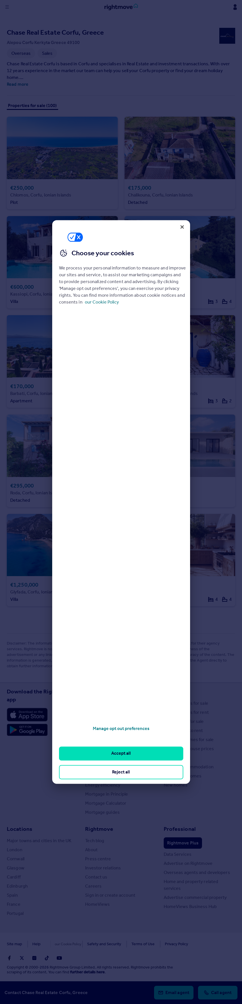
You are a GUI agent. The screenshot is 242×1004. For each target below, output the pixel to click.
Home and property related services (191, 885)
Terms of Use (131, 944)
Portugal (15, 913)
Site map (14, 944)
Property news (100, 730)
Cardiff (14, 877)
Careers (93, 886)
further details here (87, 972)
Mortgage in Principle (106, 794)
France (13, 904)
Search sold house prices (189, 748)
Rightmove (99, 828)
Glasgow (15, 868)
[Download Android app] (27, 730)
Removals (94, 776)
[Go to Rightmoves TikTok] (46, 958)
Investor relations (103, 868)
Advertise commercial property (195, 897)
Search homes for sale (186, 703)
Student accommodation (189, 766)
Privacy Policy (164, 944)
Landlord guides (101, 766)
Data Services (178, 854)
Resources (98, 691)
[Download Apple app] (27, 714)
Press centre (98, 858)
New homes (176, 785)
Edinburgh (17, 886)
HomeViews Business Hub (190, 906)
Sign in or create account (110, 895)
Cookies (58, 944)
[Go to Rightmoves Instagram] (34, 958)
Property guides (101, 721)
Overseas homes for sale (189, 739)
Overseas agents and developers (197, 872)
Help (36, 944)
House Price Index (103, 712)
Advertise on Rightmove (188, 863)
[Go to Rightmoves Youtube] (59, 958)
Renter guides (99, 757)
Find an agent (177, 757)
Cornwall (15, 858)
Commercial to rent (183, 730)
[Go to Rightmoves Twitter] (21, 958)
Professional (180, 828)
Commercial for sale (184, 721)
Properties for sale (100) (32, 105)
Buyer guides (98, 739)
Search (173, 691)
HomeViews (97, 904)
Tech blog (94, 840)
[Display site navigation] (7, 7)
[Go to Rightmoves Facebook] (9, 958)
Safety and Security (92, 944)
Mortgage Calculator (105, 803)
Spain (12, 895)
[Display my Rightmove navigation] (235, 7)
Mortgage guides (102, 812)
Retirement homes (183, 776)
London (14, 849)
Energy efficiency (102, 785)
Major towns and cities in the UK (39, 840)
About (91, 849)
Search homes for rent (186, 712)
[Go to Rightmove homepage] (121, 7)
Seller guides (98, 748)
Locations (19, 828)
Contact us (96, 877)
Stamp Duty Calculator (107, 703)
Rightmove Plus (183, 843)
